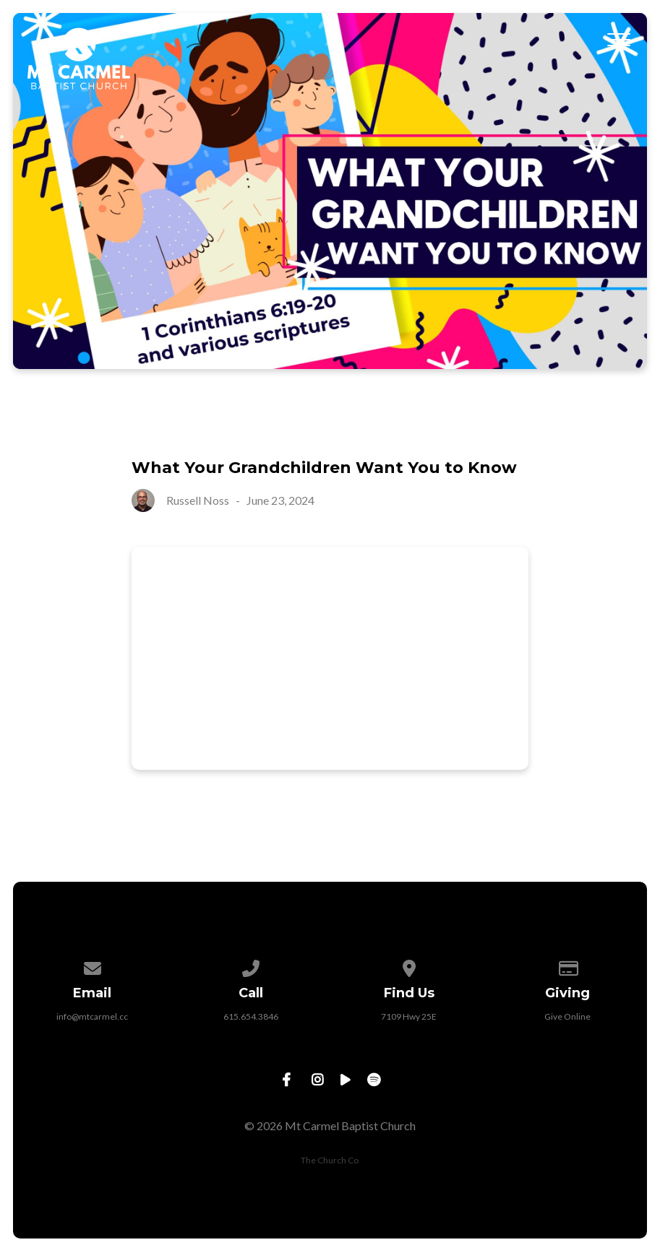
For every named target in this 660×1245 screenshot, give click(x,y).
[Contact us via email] (92, 965)
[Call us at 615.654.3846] (251, 965)
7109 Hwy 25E (409, 1016)
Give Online (567, 1016)
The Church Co (330, 1160)
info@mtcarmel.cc (92, 1016)
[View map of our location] (409, 965)
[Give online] (567, 965)
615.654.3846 (250, 1016)
